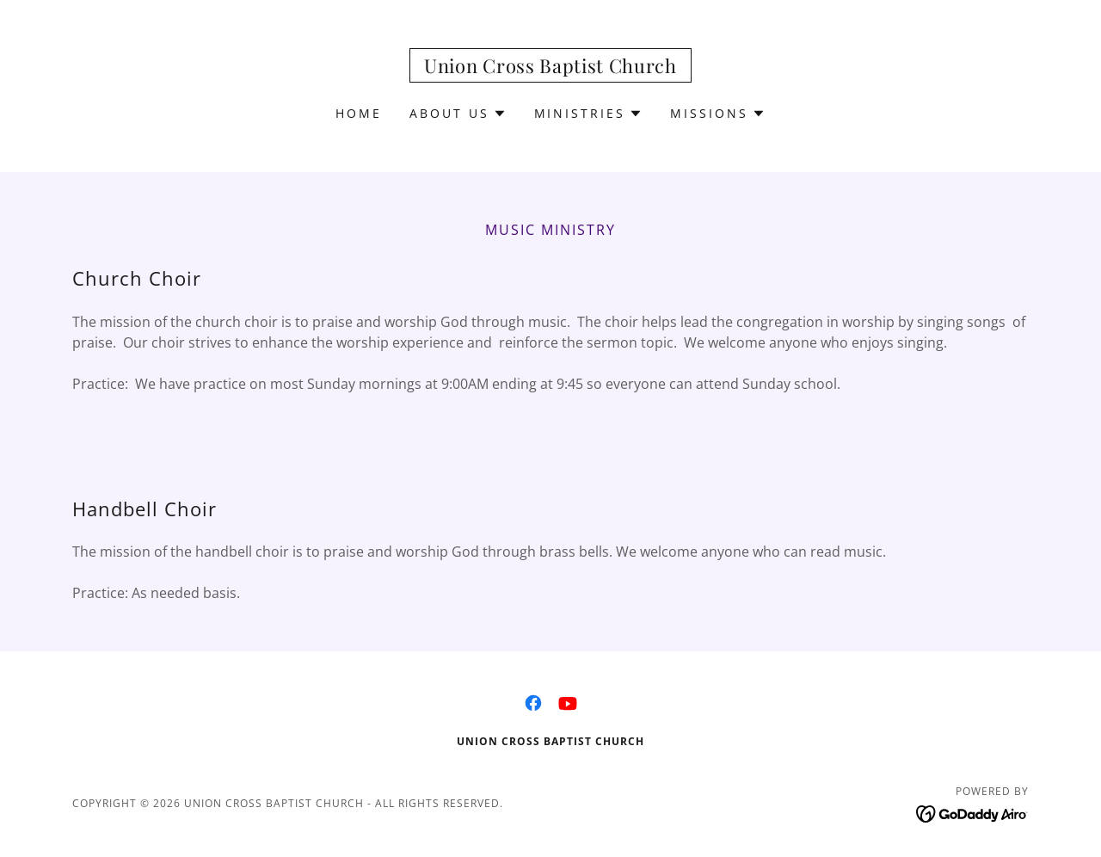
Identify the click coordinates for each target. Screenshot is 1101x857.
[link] (550, 68)
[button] (458, 113)
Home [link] (358, 113)
